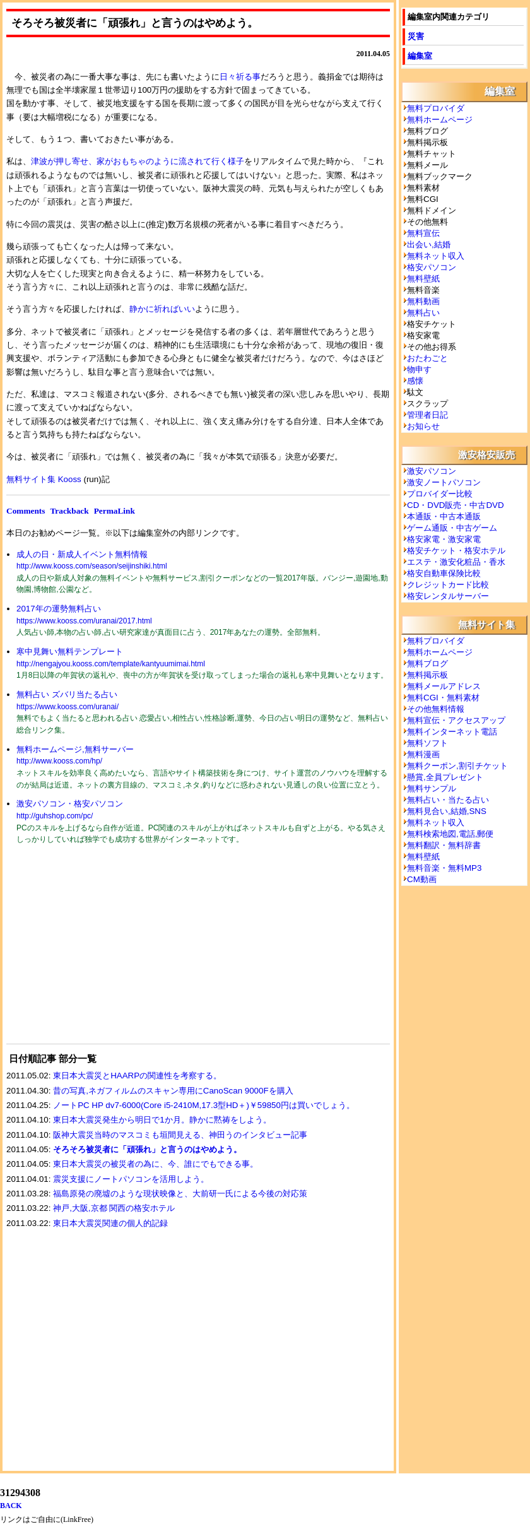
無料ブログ (427, 663)
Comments (25, 511)
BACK (11, 1505)
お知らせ (423, 426)
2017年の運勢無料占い (58, 608)
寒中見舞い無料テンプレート (69, 651)
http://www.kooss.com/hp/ (59, 761)
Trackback (69, 511)
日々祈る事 (240, 76)
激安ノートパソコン (444, 482)
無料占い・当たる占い (448, 800)
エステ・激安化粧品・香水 (456, 562)
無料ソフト (427, 743)
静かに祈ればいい (162, 309)
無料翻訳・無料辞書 (444, 845)
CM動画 (422, 879)
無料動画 (423, 301)
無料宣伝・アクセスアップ (456, 720)
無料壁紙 (423, 278)
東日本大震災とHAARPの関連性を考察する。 (137, 1075)
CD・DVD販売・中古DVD (455, 505)
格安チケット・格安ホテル (456, 550)
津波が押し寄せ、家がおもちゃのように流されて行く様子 (137, 161)
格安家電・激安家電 (444, 539)
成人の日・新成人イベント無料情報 (82, 554)
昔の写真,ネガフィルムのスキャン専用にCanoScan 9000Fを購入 (173, 1090)
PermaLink (114, 511)
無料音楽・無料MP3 (444, 868)
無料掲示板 (427, 675)
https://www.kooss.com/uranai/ (67, 706)
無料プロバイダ (435, 108)
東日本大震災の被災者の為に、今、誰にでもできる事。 (155, 1164)
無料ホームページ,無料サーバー (75, 749)
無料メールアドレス (444, 686)
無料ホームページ (440, 119)
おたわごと (427, 358)
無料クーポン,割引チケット (457, 765)
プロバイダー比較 (440, 493)
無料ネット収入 (435, 256)
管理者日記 (427, 415)
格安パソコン (431, 267)
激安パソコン (431, 471)
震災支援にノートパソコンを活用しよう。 (131, 1179)
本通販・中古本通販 (444, 516)
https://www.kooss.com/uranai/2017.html (84, 620)
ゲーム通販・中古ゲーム (452, 528)
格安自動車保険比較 (444, 573)
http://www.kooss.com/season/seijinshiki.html (91, 566)
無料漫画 (423, 754)
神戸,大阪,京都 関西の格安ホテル (114, 1208)
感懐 (415, 381)
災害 (416, 36)
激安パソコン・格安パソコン (69, 803)
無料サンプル (431, 788)
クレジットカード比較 (448, 584)
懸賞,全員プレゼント (445, 777)
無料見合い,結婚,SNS (446, 811)
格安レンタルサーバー (448, 596)
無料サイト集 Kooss (43, 479)
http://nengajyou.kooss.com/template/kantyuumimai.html (110, 663)
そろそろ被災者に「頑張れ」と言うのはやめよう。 (147, 1149)
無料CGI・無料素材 (443, 697)
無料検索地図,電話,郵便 (450, 834)
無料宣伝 (423, 233)
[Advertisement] (101, 952)
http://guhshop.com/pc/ (54, 815)
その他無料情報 (435, 709)
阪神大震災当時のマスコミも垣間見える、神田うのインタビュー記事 (180, 1135)
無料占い (423, 312)
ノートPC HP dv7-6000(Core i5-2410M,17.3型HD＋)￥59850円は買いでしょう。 (204, 1105)
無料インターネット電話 (452, 731)
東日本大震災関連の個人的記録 (110, 1223)
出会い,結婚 (428, 244)
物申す (419, 369)
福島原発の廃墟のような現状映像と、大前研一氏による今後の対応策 (180, 1193)
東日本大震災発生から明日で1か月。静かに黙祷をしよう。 (162, 1119)
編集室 (420, 56)
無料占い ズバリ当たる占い (66, 694)
